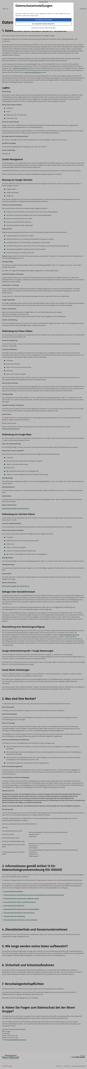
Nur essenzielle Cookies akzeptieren (43, 24)
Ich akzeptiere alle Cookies (43, 20)
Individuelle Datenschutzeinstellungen (43, 28)
